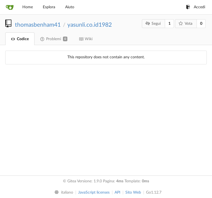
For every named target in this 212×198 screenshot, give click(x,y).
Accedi (195, 7)
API (117, 192)
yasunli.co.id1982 (89, 25)
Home (27, 7)
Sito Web (133, 192)
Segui (153, 23)
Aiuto (69, 7)
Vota (186, 23)
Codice (20, 39)
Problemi (53, 39)
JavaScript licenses (94, 192)
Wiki (85, 39)
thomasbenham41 (38, 25)
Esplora (49, 7)
